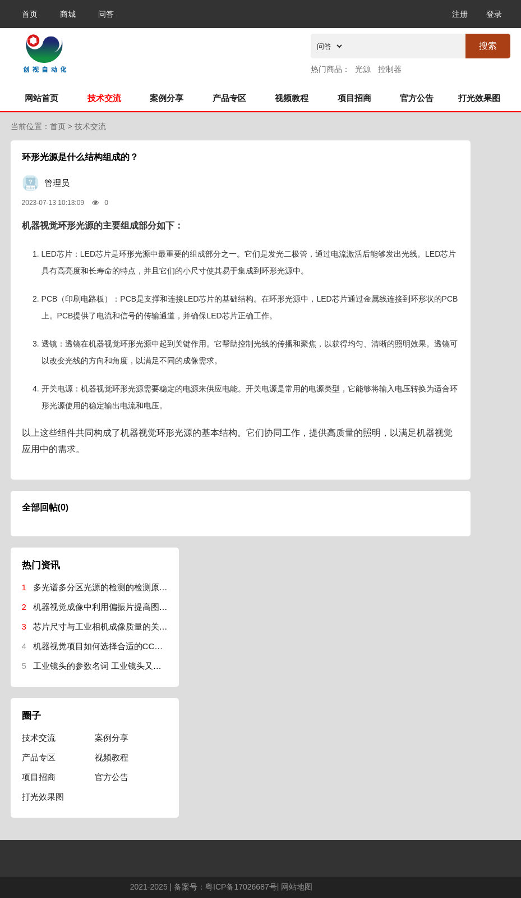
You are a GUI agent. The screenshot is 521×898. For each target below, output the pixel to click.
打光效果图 (479, 98)
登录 (494, 14)
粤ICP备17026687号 (241, 886)
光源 (363, 69)
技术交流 (104, 98)
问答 (106, 14)
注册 (460, 14)
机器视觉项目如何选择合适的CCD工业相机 (114, 646)
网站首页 (41, 98)
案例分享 (166, 98)
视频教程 (291, 98)
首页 (30, 14)
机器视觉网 (102, 51)
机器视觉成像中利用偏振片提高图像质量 (109, 607)
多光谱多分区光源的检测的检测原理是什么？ (117, 587)
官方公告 (417, 98)
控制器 (390, 69)
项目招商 (354, 98)
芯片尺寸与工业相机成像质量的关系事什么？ (117, 626)
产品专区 (229, 98)
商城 (68, 14)
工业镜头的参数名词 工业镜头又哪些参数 (110, 666)
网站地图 (296, 886)
